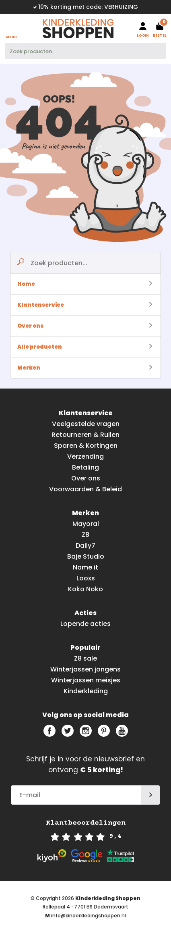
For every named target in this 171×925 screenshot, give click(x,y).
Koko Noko (85, 589)
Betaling (85, 467)
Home (84, 284)
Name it (85, 567)
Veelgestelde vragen (85, 423)
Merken (84, 368)
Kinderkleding (86, 691)
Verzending (85, 456)
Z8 (85, 534)
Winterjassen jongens (85, 669)
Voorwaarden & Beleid (85, 489)
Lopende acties (85, 623)
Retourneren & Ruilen (85, 434)
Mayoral (85, 523)
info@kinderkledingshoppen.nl (88, 915)
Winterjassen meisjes (85, 680)
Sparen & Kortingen (85, 445)
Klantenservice (84, 305)
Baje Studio (85, 556)
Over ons (84, 326)
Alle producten (84, 347)
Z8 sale (85, 658)
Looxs (85, 578)
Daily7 (85, 545)
